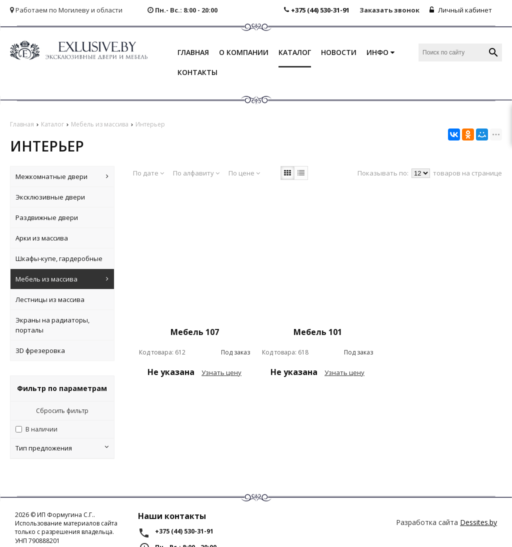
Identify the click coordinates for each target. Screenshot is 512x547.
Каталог (294, 52)
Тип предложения (62, 448)
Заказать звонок (390, 10)
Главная (193, 52)
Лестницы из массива (50, 299)
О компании (243, 52)
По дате (148, 173)
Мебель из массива (62, 279)
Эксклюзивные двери (50, 197)
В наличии (42, 429)
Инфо (380, 52)
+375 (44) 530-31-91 (317, 10)
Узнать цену (222, 372)
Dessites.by (478, 522)
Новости (338, 52)
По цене (244, 173)
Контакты (198, 72)
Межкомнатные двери (62, 177)
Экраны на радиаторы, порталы (53, 325)
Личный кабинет (461, 10)
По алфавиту (196, 173)
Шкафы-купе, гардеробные (59, 258)
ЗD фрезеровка (40, 350)
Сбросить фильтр (62, 410)
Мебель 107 (194, 332)
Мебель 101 (318, 332)
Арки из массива (42, 238)
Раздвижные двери (47, 217)
